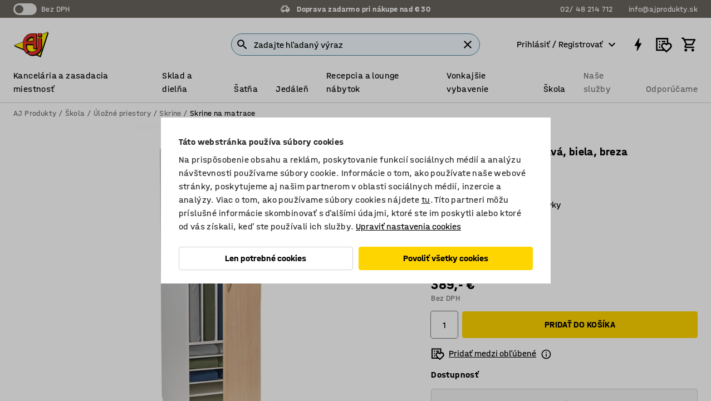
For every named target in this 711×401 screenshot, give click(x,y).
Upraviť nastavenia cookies (408, 226)
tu (425, 199)
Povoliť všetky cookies (445, 258)
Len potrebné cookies (265, 258)
